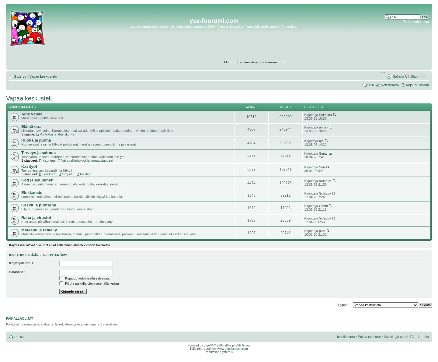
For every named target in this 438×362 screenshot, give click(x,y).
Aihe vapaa (32, 114)
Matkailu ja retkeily (39, 230)
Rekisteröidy (390, 85)
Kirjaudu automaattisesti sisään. (85, 278)
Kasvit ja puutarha (38, 205)
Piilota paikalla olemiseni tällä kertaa (89, 283)
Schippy (325, 193)
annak (323, 127)
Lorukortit (49, 174)
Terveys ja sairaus (38, 152)
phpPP (208, 345)
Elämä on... (32, 126)
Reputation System (218, 352)
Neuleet (86, 174)
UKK (370, 85)
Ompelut (68, 174)
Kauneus (48, 160)
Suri (322, 167)
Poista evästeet (369, 337)
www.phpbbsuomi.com (232, 348)
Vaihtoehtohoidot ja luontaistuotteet (87, 160)
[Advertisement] (405, 42)
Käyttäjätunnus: (21, 263)
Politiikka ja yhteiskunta (57, 134)
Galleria (398, 76)
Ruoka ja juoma (36, 140)
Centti (323, 206)
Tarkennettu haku (416, 21)
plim (322, 231)
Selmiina (325, 115)
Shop (415, 76)
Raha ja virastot (36, 217)
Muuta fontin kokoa (424, 75)
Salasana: (17, 272)
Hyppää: (344, 305)
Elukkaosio (32, 192)
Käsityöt (29, 166)
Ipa (321, 141)
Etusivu (20, 76)
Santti (323, 153)
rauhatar (325, 181)
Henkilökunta (345, 337)
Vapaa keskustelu (43, 76)
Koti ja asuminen (37, 180)
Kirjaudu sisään (417, 85)
